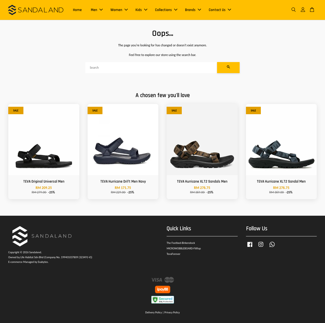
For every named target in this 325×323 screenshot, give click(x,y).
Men (97, 10)
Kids (141, 10)
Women (119, 10)
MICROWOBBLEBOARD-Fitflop (184, 248)
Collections (166, 10)
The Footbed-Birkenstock (181, 243)
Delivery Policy (153, 312)
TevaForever (173, 254)
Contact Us (220, 10)
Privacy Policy (172, 312)
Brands (193, 10)
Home (77, 10)
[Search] (151, 67)
